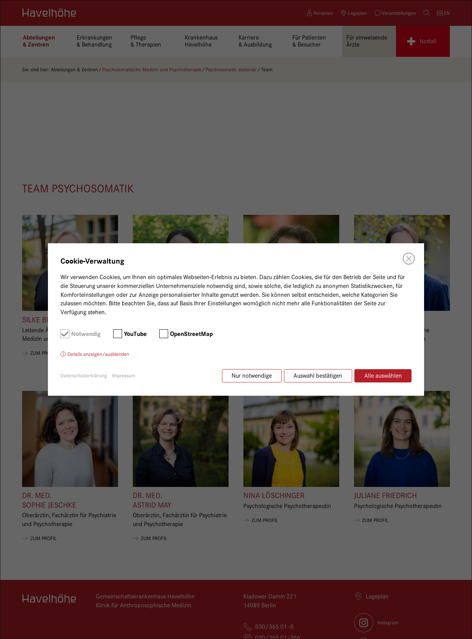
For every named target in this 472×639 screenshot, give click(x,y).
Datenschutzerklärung (83, 375)
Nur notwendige (250, 375)
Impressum (123, 375)
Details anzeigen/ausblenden (98, 355)
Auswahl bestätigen (317, 375)
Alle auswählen (383, 375)
